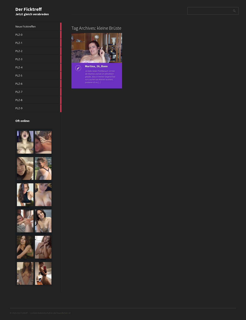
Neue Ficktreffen (38, 26)
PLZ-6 (38, 84)
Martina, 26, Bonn (96, 66)
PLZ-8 (38, 100)
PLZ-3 (38, 59)
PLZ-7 (38, 92)
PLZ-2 (38, 51)
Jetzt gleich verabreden (32, 14)
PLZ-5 (38, 75)
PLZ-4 (38, 67)
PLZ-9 (38, 108)
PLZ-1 (38, 43)
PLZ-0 (38, 35)
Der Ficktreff (28, 9)
